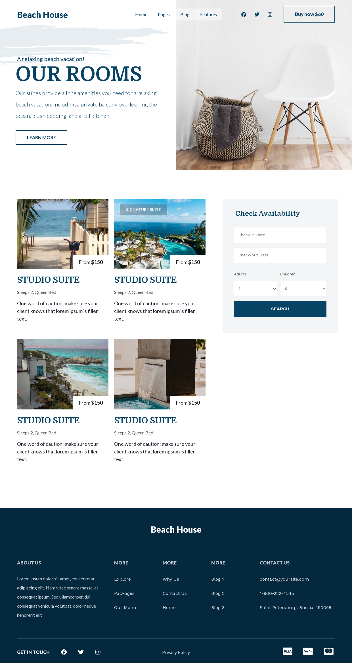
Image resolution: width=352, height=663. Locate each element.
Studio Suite (48, 280)
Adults (240, 274)
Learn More (41, 137)
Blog (184, 15)
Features (208, 15)
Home (140, 15)
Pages (163, 15)
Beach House (42, 15)
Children (288, 274)
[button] (23, 233)
